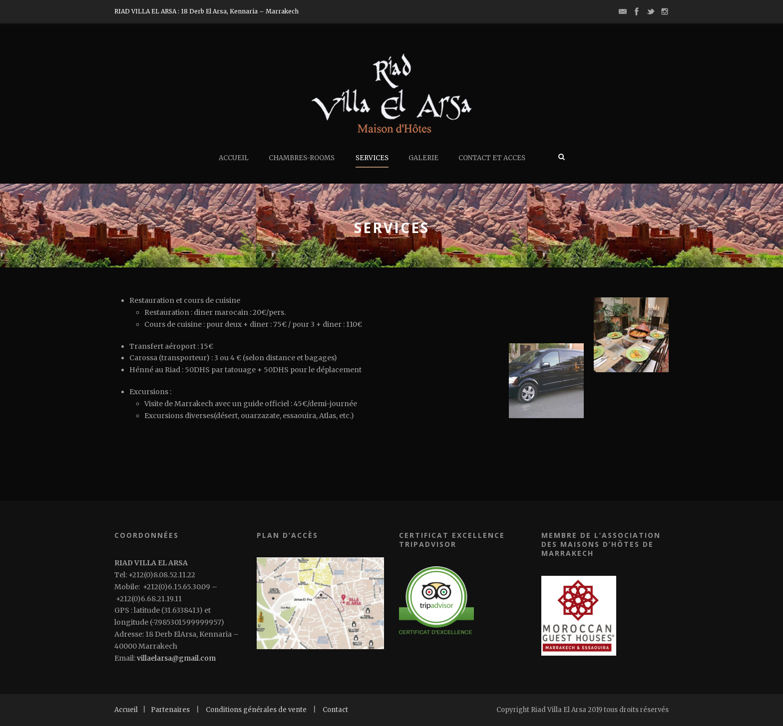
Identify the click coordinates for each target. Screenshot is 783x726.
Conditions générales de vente (256, 710)
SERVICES (372, 158)
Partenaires (170, 710)
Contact (335, 710)
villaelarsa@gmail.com (177, 658)
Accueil (126, 710)
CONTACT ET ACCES (491, 158)
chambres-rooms (302, 158)
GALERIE (423, 158)
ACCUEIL (234, 158)
